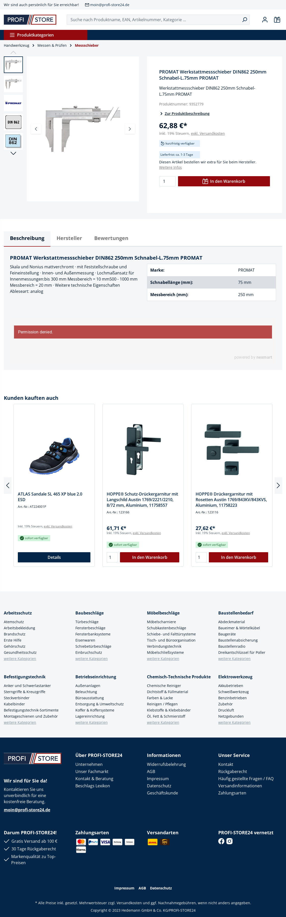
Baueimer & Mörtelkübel (239, 627)
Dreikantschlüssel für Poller (241, 652)
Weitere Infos (170, 167)
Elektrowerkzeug (235, 677)
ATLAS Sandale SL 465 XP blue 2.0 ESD (50, 496)
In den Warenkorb (223, 181)
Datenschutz (159, 786)
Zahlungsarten (232, 793)
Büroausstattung (89, 697)
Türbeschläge (87, 621)
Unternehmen (89, 764)
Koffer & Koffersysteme (94, 710)
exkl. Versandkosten (208, 133)
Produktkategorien (31, 35)
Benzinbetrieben (232, 697)
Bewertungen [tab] (111, 238)
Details (54, 557)
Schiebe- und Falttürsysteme (171, 634)
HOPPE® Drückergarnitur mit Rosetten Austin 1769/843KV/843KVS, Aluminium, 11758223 (231, 499)
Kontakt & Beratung (94, 778)
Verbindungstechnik (164, 646)
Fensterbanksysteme (93, 634)
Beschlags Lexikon (92, 786)
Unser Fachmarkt (91, 771)
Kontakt (225, 764)
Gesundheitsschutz (20, 652)
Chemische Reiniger (164, 685)
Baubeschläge (89, 613)
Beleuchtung (86, 691)
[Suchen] (245, 20)
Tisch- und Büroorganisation (171, 640)
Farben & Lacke (160, 697)
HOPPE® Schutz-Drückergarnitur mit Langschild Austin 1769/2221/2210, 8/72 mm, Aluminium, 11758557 (142, 499)
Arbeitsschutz (18, 613)
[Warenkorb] (277, 20)
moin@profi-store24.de (109, 4)
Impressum (158, 778)
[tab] (27, 239)
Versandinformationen (240, 786)
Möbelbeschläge (163, 613)
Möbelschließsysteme (165, 652)
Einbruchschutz (88, 652)
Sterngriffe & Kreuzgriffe (24, 691)
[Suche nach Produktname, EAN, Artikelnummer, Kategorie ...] (153, 20)
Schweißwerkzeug (233, 691)
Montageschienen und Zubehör (31, 716)
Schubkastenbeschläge (166, 627)
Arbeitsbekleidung (19, 627)
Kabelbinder (14, 704)
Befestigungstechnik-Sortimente (31, 710)
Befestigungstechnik (25, 677)
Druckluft (226, 710)
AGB (151, 771)
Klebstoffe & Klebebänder (169, 710)
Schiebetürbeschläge (93, 646)
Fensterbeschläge (90, 627)
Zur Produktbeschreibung (184, 113)
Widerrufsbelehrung (166, 764)
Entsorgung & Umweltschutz (99, 704)
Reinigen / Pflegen (162, 704)
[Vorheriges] (36, 129)
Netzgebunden (231, 716)
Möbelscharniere (161, 621)
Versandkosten (129, 902)
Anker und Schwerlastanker (27, 685)
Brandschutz (14, 634)
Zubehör (225, 704)
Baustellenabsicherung (238, 640)
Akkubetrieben (230, 685)
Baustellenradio (231, 646)
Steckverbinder (17, 697)
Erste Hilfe (12, 640)
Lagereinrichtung (90, 716)
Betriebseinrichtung (95, 677)
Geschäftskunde (162, 793)
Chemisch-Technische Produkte (179, 677)
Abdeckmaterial (231, 621)
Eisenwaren (85, 640)
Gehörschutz (14, 646)
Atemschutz (14, 621)
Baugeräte (227, 634)
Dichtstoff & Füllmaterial (167, 691)
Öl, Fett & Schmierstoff (166, 716)
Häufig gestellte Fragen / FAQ (246, 778)
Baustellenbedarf (235, 613)
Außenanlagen (87, 685)
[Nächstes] (130, 129)
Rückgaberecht (232, 771)
